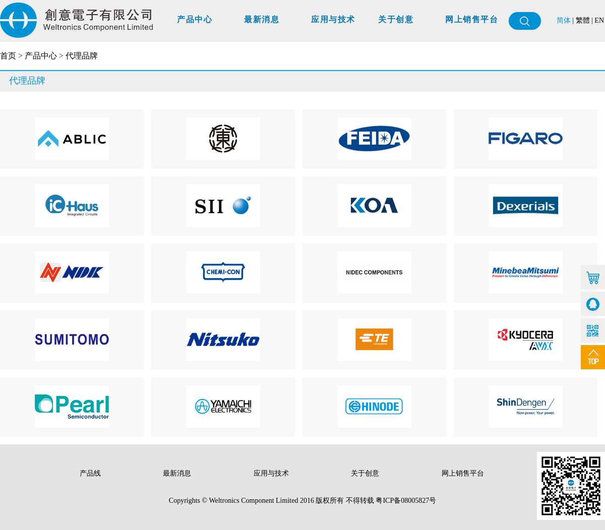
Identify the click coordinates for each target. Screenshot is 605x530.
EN (599, 20)
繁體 (583, 20)
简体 (564, 20)
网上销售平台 (471, 19)
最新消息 (261, 19)
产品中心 (194, 19)
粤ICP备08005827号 (406, 500)
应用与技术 (333, 19)
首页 (8, 55)
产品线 (91, 473)
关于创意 (395, 19)
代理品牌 (82, 55)
